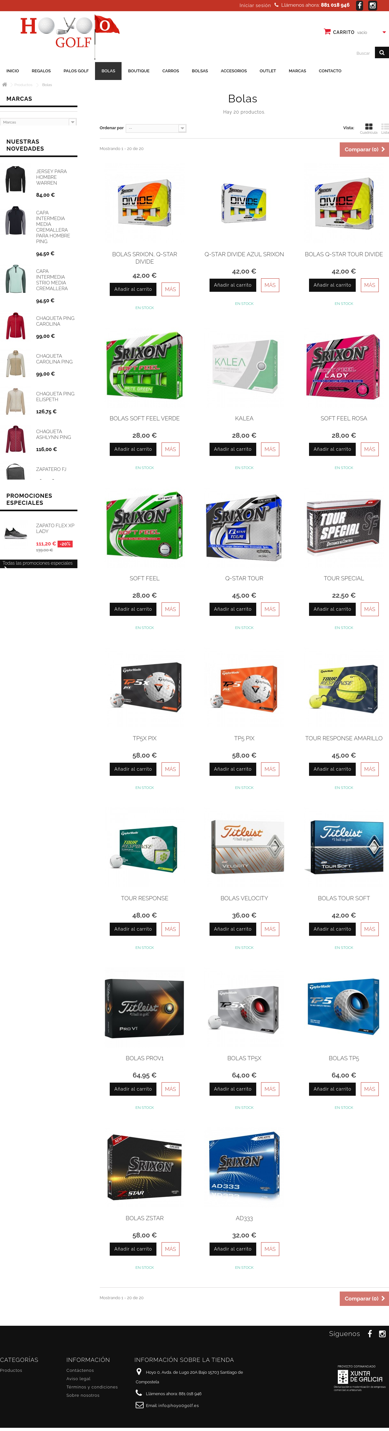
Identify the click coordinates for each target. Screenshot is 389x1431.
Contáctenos (80, 1370)
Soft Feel (145, 578)
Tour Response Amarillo (344, 738)
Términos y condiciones (92, 1387)
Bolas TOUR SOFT (344, 898)
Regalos (41, 70)
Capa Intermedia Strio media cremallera (52, 280)
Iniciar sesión (255, 5)
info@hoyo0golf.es (178, 1405)
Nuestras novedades (25, 146)
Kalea (244, 418)
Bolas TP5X (244, 1058)
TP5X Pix (144, 738)
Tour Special (344, 578)
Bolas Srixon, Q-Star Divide (144, 258)
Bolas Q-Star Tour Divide (344, 254)
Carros (170, 70)
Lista (385, 129)
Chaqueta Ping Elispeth (55, 397)
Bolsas (200, 70)
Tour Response (144, 898)
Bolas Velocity (244, 898)
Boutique (138, 70)
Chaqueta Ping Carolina (55, 322)
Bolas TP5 (344, 1058)
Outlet (268, 70)
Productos (11, 1370)
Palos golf (76, 70)
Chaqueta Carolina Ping (54, 360)
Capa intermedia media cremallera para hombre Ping (53, 228)
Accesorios (234, 70)
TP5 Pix (244, 738)
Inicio (12, 70)
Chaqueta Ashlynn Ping (53, 435)
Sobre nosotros (83, 1395)
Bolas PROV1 (145, 1058)
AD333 (244, 1218)
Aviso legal (79, 1378)
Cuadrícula (368, 129)
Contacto (330, 70)
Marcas (297, 70)
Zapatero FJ (51, 470)
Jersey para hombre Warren (51, 178)
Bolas (108, 70)
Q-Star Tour (244, 578)
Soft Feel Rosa (344, 418)
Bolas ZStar (145, 1218)
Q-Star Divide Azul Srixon (244, 254)
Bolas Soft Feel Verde (145, 418)
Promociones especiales (29, 527)
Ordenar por (112, 127)
